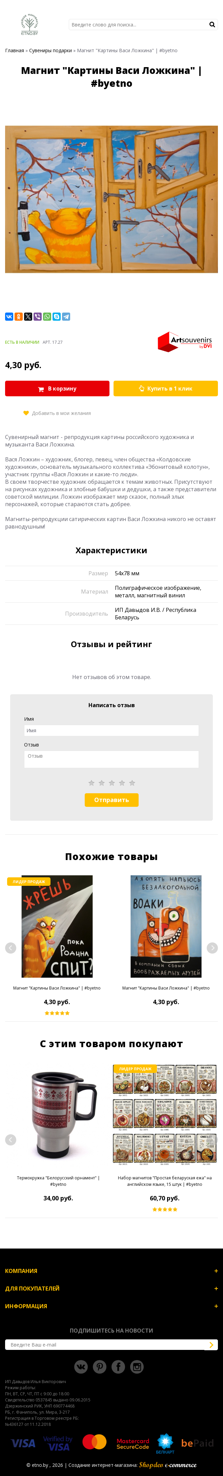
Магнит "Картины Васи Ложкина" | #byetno (57, 988)
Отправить (111, 800)
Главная (14, 50)
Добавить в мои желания (61, 413)
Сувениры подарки (50, 50)
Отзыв (31, 744)
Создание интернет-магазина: (132, 1465)
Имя (29, 719)
